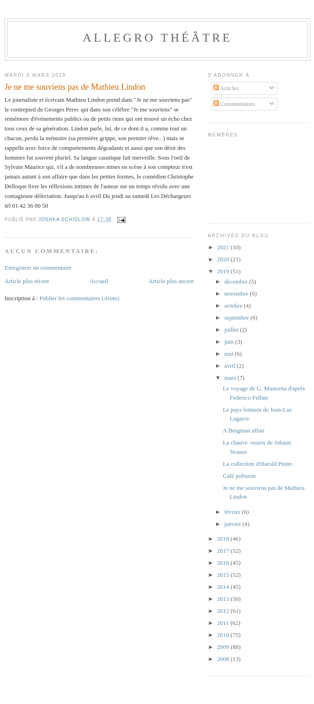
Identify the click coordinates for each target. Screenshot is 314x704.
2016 (223, 562)
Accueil (99, 281)
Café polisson (239, 475)
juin (229, 341)
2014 (223, 586)
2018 (223, 538)
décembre (236, 281)
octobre (234, 305)
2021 (223, 247)
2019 (223, 271)
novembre (237, 293)
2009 (223, 646)
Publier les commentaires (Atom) (79, 298)
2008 (223, 658)
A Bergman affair (244, 430)
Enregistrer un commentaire (38, 267)
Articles (226, 88)
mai (229, 353)
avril (230, 365)
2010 (223, 634)
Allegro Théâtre (157, 37)
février (233, 511)
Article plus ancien (171, 281)
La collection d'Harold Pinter (257, 463)
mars (231, 377)
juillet (232, 329)
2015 (223, 574)
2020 (223, 259)
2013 (223, 598)
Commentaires (234, 103)
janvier (233, 523)
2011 (223, 622)
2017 (223, 550)
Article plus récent (27, 281)
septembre (237, 317)
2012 (223, 610)
